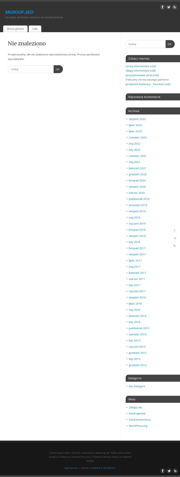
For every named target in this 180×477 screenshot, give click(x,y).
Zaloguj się (135, 407)
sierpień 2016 (137, 297)
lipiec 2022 (135, 131)
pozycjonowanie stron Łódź (142, 75)
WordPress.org (138, 425)
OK (57, 69)
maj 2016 (134, 309)
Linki (34, 28)
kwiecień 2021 (137, 168)
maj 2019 (134, 217)
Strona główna (15, 28)
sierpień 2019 (137, 211)
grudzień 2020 (138, 174)
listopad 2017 (137, 248)
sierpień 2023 (137, 119)
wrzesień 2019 (138, 205)
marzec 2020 (137, 192)
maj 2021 (134, 162)
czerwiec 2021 (138, 156)
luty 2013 (134, 359)
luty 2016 (134, 322)
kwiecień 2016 (137, 316)
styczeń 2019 (137, 223)
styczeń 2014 (137, 346)
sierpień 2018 (137, 236)
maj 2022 (134, 143)
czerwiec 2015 (138, 334)
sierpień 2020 (137, 186)
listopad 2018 (137, 229)
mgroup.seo (19, 11)
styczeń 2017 (137, 291)
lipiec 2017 (135, 260)
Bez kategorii (137, 386)
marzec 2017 (137, 279)
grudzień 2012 (138, 365)
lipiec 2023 (135, 125)
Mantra (96, 467)
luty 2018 (134, 242)
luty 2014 (134, 340)
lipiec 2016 (135, 303)
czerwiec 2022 (138, 137)
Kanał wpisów (137, 413)
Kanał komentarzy (140, 419)
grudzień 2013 (138, 352)
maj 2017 (134, 266)
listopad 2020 (137, 180)
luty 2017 (134, 285)
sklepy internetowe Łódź (141, 70)
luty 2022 (134, 149)
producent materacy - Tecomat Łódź (148, 84)
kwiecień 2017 (137, 272)
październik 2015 (139, 328)
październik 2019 (139, 199)
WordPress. (109, 467)
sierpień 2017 (137, 254)
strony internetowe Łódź (141, 66)
